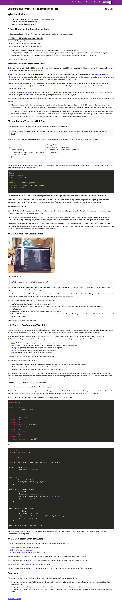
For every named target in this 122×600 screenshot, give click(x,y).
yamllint (37, 564)
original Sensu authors (32, 92)
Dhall (13, 343)
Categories (88, 2)
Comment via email (14, 599)
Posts (80, 2)
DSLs (9, 126)
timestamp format (19, 552)
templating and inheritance (30, 77)
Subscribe (97, 2)
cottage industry (104, 211)
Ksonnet (14, 350)
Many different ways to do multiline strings (25, 548)
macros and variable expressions (58, 77)
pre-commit (30, 564)
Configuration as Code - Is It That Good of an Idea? (33, 9)
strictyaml (47, 564)
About (74, 2)
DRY (9, 332)
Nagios (10, 68)
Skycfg (13, 348)
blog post (30, 531)
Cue (12, 352)
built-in (49, 332)
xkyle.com (10, 2)
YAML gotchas (81, 556)
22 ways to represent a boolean (22, 550)
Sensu (37, 68)
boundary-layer (19, 531)
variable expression (54, 83)
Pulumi (13, 345)
